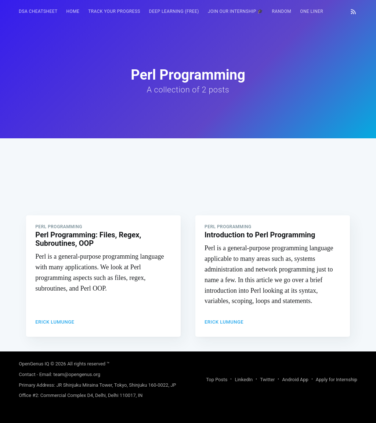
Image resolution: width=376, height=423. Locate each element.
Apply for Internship (336, 379)
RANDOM (281, 11)
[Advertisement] (188, 189)
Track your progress (114, 11)
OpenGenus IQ (34, 364)
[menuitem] (38, 11)
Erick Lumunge (54, 322)
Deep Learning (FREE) (174, 11)
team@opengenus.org (76, 374)
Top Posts (216, 379)
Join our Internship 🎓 (235, 11)
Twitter (267, 379)
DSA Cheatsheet (38, 11)
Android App (295, 379)
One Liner (311, 11)
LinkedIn (244, 379)
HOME (73, 11)
